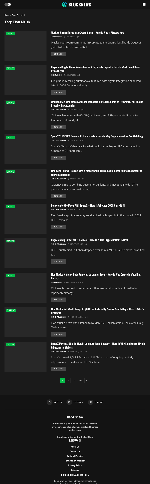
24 (80, 380)
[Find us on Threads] (95, 402)
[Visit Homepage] (77, 5)
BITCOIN (10, 344)
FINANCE (11, 310)
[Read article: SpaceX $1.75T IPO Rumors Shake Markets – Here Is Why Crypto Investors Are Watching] (25, 149)
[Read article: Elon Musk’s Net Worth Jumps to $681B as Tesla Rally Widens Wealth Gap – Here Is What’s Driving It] (25, 322)
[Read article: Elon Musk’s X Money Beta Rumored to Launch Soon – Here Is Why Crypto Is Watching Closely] (25, 288)
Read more (60, 54)
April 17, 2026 (70, 75)
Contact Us (75, 451)
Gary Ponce (57, 37)
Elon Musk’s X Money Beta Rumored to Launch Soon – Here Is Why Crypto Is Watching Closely (95, 276)
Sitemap (75, 470)
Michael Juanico (59, 110)
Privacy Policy (75, 465)
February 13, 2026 (71, 283)
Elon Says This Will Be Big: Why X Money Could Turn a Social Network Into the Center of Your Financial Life (96, 172)
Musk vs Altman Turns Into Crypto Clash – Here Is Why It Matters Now (87, 33)
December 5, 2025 (75, 352)
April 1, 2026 (73, 141)
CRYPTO (10, 33)
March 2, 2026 (74, 210)
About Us (75, 446)
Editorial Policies (75, 456)
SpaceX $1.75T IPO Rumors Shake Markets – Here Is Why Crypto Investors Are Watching (97, 136)
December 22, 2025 (75, 317)
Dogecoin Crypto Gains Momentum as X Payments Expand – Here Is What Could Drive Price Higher (95, 69)
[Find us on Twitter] (54, 402)
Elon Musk (21, 15)
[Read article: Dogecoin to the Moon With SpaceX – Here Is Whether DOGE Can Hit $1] (25, 219)
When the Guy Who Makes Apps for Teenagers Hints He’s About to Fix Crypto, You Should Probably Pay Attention (97, 103)
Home (6, 15)
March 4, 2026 (74, 179)
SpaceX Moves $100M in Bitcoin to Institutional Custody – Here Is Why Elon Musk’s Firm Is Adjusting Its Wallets (98, 345)
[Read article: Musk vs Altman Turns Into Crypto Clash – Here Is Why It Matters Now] (25, 46)
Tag (13, 15)
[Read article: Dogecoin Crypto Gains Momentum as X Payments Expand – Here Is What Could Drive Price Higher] (25, 80)
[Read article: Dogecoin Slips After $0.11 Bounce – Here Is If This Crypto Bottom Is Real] (25, 253)
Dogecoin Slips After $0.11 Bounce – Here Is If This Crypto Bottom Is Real (89, 240)
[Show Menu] (144, 4)
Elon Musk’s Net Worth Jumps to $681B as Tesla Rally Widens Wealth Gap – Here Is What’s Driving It (97, 311)
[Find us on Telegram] (74, 402)
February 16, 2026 (75, 244)
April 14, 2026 (74, 110)
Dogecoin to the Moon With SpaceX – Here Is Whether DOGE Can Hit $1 (88, 205)
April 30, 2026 (70, 37)
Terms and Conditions (75, 460)
